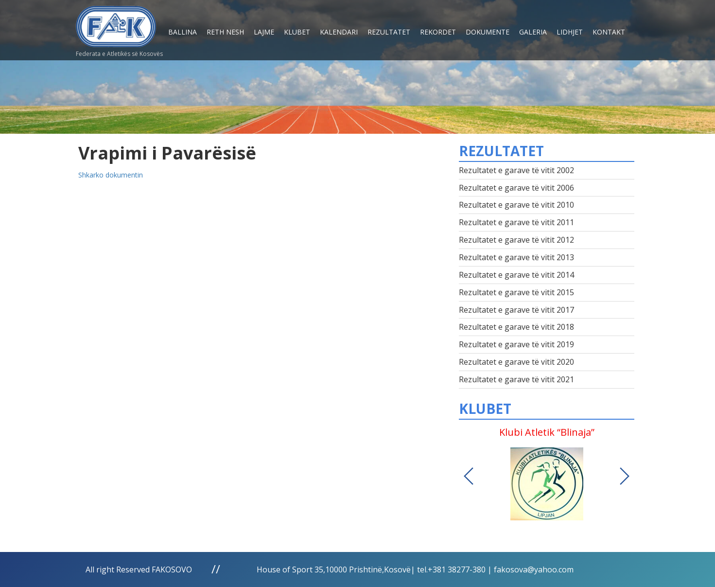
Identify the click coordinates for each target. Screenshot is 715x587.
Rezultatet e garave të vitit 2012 (516, 239)
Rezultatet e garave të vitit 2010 (516, 204)
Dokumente (487, 31)
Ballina (182, 31)
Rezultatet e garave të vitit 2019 (516, 344)
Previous (468, 476)
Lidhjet (570, 31)
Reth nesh (225, 31)
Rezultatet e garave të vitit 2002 (516, 170)
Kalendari (339, 31)
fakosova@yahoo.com (534, 569)
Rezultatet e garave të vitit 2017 (516, 309)
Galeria (533, 31)
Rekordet (438, 31)
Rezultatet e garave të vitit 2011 (516, 222)
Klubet (297, 31)
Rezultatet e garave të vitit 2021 (516, 379)
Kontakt (609, 31)
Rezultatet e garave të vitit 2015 (516, 292)
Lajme (264, 31)
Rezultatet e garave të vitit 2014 (516, 274)
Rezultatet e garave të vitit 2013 (516, 257)
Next (624, 476)
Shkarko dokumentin (110, 174)
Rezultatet (388, 31)
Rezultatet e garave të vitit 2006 (516, 187)
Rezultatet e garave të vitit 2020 (516, 361)
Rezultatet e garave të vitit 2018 (516, 326)
